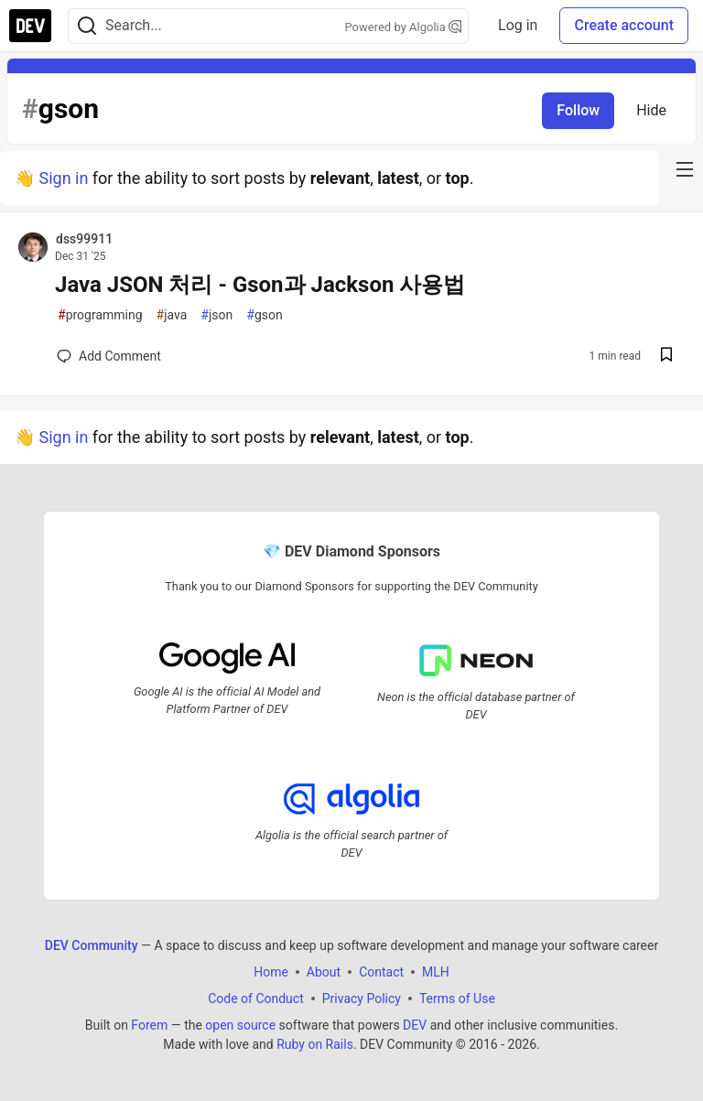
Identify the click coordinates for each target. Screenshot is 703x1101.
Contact (381, 971)
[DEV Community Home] (30, 25)
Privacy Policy (361, 997)
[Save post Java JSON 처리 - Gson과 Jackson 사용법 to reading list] (666, 356)
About (324, 971)
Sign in (63, 178)
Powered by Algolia (403, 27)
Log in (517, 25)
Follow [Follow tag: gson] (578, 110)
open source (240, 1024)
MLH (435, 971)
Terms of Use (457, 997)
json (216, 315)
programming (100, 315)
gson (264, 315)
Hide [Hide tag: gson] (651, 110)
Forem (149, 1024)
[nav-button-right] (684, 169)
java (172, 315)
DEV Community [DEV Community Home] (91, 944)
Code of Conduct (256, 997)
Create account (624, 25)
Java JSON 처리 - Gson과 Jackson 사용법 (260, 284)
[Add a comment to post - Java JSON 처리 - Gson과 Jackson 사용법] (109, 356)
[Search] (87, 26)
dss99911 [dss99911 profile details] (84, 239)
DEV (415, 1024)
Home (271, 971)
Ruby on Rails (314, 1043)
